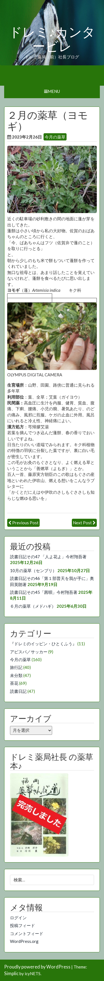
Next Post (82, 522)
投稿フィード (22, 925)
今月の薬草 (55, 136)
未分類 (16, 675)
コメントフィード (26, 933)
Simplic (11, 973)
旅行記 (16, 667)
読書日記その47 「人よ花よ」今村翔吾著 (48, 556)
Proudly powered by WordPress (37, 967)
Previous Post (25, 522)
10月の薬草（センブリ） (33, 570)
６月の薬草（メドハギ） (33, 606)
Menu (52, 91)
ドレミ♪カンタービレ (52, 39)
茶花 (14, 683)
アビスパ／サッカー (28, 651)
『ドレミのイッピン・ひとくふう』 (43, 643)
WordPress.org (24, 941)
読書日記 (18, 691)
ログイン (18, 917)
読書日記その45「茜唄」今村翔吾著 (43, 592)
